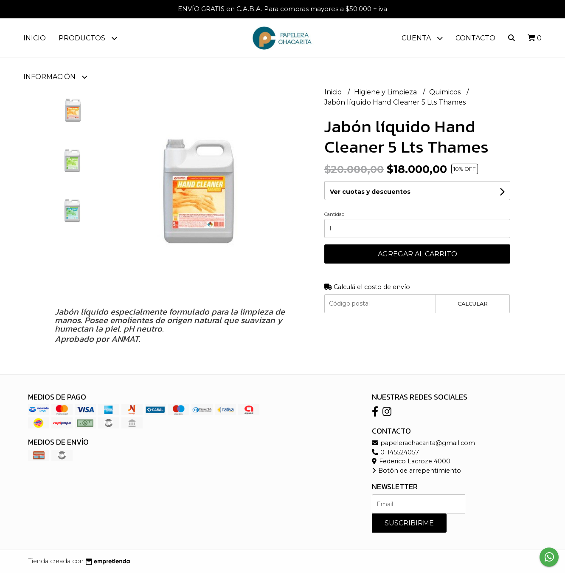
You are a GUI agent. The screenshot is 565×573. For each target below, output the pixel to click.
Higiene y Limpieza (386, 92)
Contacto (475, 38)
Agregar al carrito (417, 254)
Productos (88, 38)
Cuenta (422, 38)
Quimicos (445, 92)
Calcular (473, 304)
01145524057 (395, 452)
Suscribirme (409, 523)
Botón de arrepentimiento (416, 470)
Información (55, 76)
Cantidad (334, 214)
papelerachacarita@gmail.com (423, 443)
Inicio (34, 38)
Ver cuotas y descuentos (370, 192)
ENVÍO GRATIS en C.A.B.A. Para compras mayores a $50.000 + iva (282, 9)
